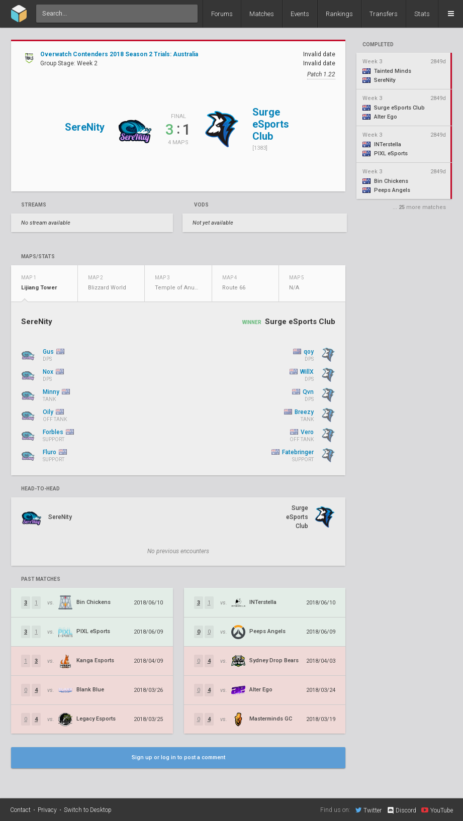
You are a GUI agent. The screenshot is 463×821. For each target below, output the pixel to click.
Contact (20, 810)
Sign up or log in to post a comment (178, 757)
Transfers (383, 14)
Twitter (368, 809)
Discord (401, 810)
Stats (422, 14)
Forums (222, 14)
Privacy (47, 810)
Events (300, 14)
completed (378, 44)
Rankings (339, 14)
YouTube (437, 809)
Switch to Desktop (88, 810)
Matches (261, 14)
